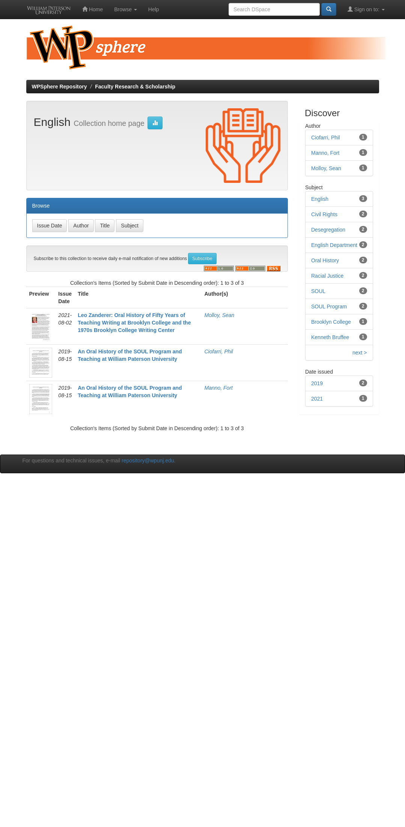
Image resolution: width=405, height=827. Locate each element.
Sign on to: (366, 9)
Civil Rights (324, 214)
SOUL (318, 291)
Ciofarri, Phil (218, 351)
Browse (125, 9)
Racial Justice (327, 276)
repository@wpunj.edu (148, 461)
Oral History (325, 260)
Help (153, 9)
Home (92, 9)
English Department (334, 245)
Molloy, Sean (219, 315)
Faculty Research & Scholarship (135, 87)
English (319, 199)
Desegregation (328, 230)
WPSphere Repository (59, 87)
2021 (317, 399)
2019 (317, 383)
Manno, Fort (218, 388)
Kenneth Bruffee (330, 337)
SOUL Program (329, 307)
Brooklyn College (331, 322)
